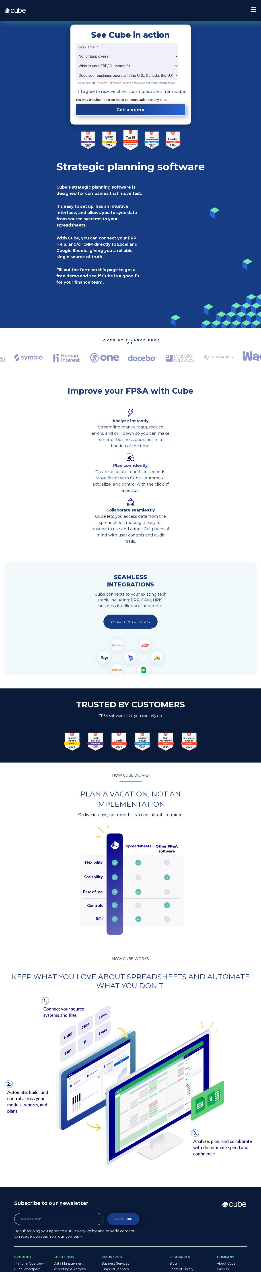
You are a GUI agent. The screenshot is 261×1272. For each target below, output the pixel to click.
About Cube (226, 1264)
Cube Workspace (27, 1269)
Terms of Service (134, 83)
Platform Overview (29, 1264)
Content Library (181, 1269)
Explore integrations (130, 621)
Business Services (115, 1264)
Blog (173, 1264)
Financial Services (115, 1269)
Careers (223, 1269)
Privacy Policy (106, 83)
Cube (17, 10)
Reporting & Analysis (69, 1269)
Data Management (68, 1264)
